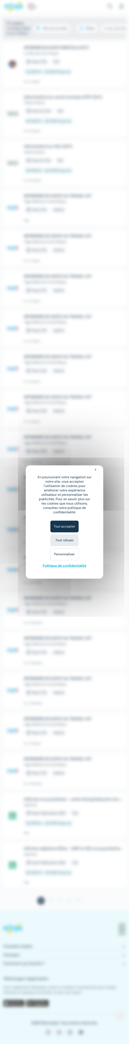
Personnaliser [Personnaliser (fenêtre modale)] (64, 554)
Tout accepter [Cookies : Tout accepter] (64, 526)
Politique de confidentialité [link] (64, 565)
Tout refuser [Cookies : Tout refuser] (64, 540)
